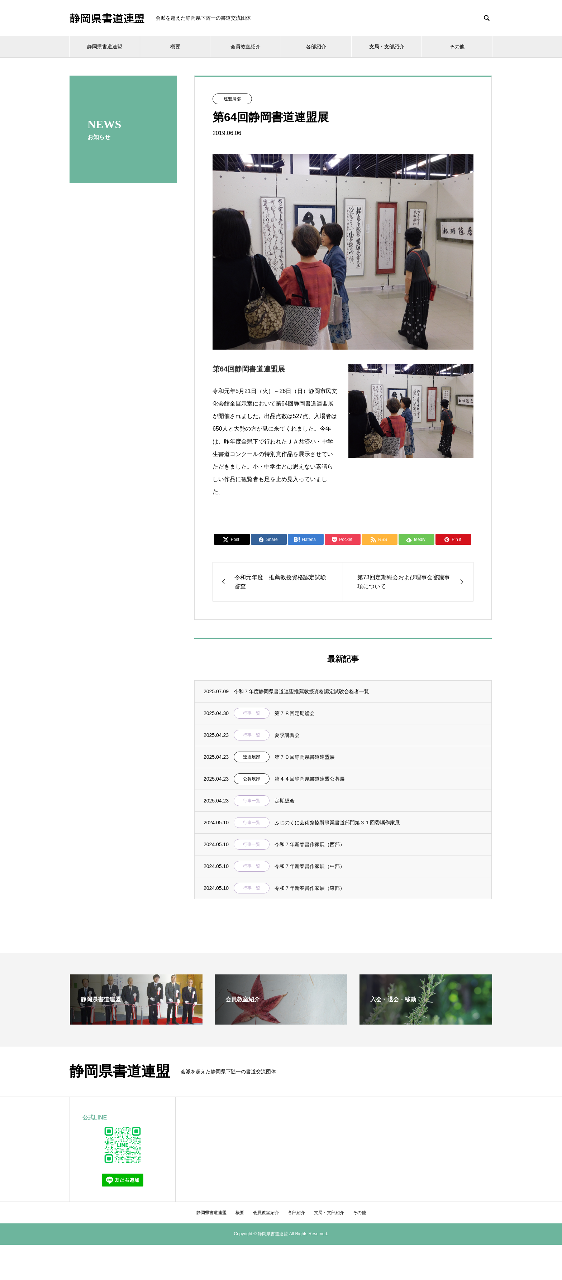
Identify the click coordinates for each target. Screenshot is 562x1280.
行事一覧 (251, 713)
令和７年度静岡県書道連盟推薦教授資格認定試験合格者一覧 (301, 691)
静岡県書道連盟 (107, 18)
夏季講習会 (287, 735)
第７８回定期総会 (295, 713)
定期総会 (285, 801)
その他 (457, 46)
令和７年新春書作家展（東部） (310, 888)
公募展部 (251, 778)
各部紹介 (316, 46)
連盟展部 (232, 98)
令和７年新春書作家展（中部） (310, 866)
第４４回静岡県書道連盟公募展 (310, 779)
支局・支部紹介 (386, 46)
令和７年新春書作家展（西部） (310, 844)
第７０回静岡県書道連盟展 (305, 757)
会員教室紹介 (245, 46)
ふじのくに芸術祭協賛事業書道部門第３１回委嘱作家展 (337, 822)
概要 (175, 46)
